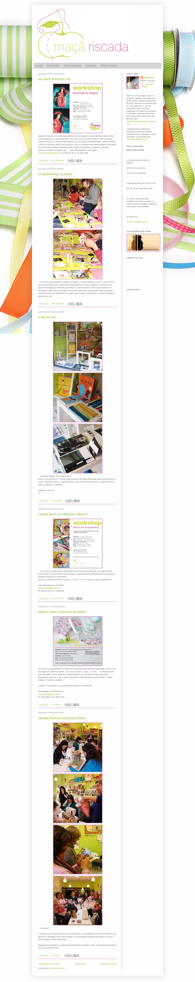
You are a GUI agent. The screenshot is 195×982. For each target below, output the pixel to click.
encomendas (53, 65)
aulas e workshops (72, 65)
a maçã (39, 65)
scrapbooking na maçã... (56, 174)
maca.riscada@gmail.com (49, 153)
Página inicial (80, 964)
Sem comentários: (58, 160)
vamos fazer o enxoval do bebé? (62, 612)
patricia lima (148, 78)
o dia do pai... (48, 317)
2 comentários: (56, 501)
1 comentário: (56, 704)
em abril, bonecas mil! (54, 79)
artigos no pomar (109, 65)
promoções (91, 65)
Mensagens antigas (109, 964)
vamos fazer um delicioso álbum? (63, 514)
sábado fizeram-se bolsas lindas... (63, 718)
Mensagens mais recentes (49, 964)
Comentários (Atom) (56, 968)
